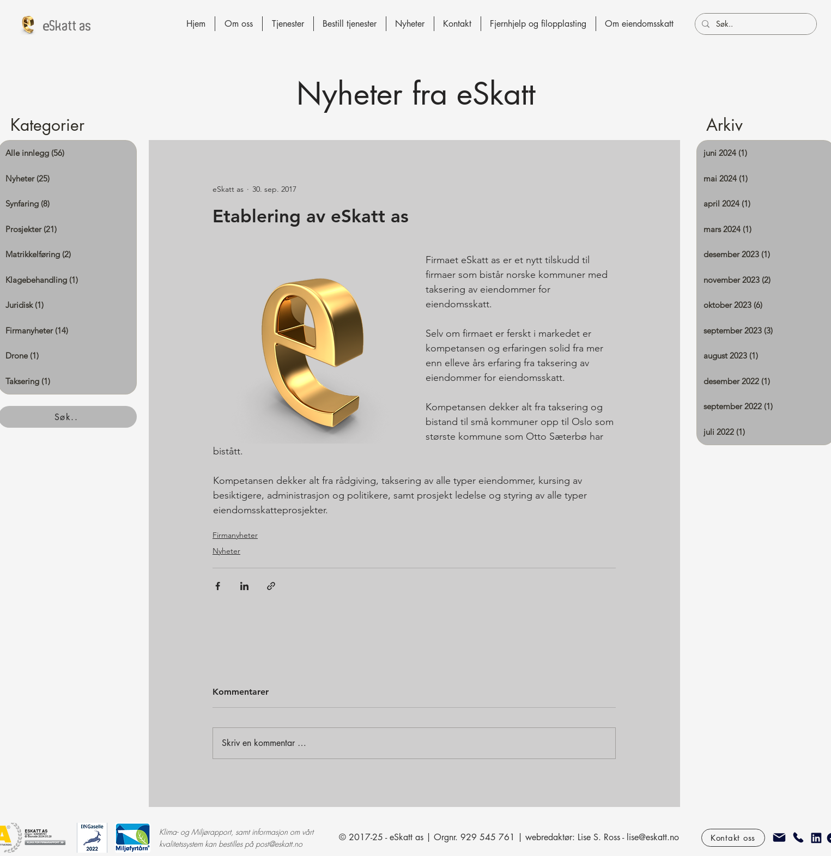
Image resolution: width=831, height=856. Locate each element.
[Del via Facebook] (218, 586)
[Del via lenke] (271, 586)
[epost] (779, 837)
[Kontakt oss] (733, 838)
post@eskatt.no (279, 844)
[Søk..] (754, 24)
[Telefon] (798, 837)
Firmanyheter (235, 535)
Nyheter (226, 551)
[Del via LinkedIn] (244, 586)
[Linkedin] (816, 838)
